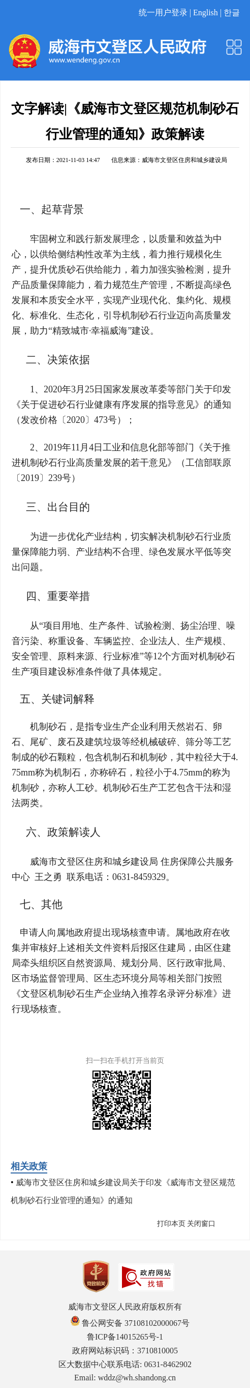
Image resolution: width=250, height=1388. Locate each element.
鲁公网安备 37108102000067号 (130, 1323)
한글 (232, 12)
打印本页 (171, 1223)
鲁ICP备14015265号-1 (125, 1336)
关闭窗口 (201, 1223)
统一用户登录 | (166, 12)
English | (208, 12)
